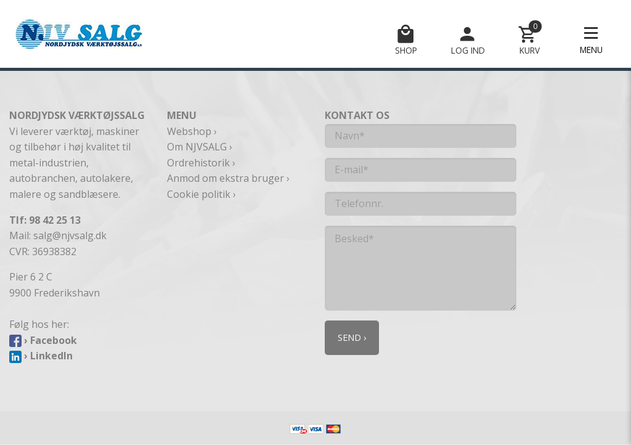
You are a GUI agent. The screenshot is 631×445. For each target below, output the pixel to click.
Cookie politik (198, 194)
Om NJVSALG (197, 146)
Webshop (189, 131)
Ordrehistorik (198, 162)
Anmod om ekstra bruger (225, 178)
